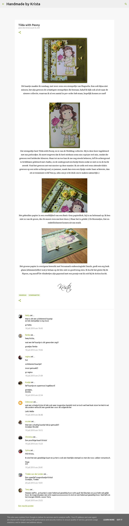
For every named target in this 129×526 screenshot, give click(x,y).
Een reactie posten (26, 506)
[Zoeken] (43, 4)
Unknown (29, 402)
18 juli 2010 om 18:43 (34, 328)
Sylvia (27, 450)
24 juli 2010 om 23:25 (34, 500)
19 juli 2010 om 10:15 (34, 430)
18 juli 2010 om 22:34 (34, 395)
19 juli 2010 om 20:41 (34, 467)
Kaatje (27, 382)
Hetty (27, 315)
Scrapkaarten (34, 295)
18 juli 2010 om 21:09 (34, 376)
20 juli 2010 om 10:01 (34, 483)
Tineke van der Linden (34, 474)
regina (27, 357)
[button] (19, 32)
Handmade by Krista (23, 4)
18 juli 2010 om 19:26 (34, 350)
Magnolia (22, 295)
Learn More (108, 520)
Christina (29, 437)
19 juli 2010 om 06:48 (34, 415)
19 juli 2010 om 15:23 (34, 444)
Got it (119, 520)
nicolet (28, 421)
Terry (27, 489)
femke (27, 335)
